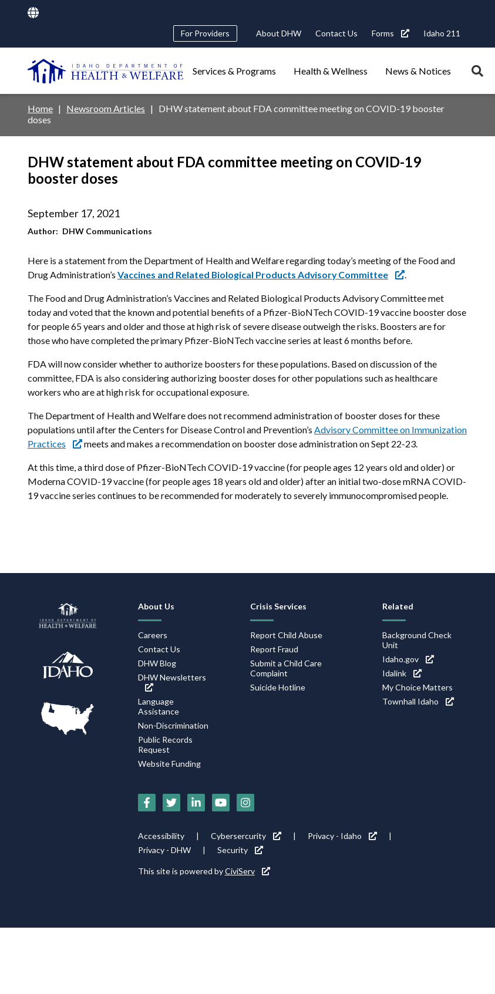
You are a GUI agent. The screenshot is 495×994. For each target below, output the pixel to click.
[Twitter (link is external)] (171, 802)
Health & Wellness (331, 70)
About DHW (278, 33)
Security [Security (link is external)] (240, 850)
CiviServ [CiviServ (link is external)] (247, 871)
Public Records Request (165, 744)
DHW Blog (157, 663)
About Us (156, 606)
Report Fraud (274, 649)
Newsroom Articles (105, 108)
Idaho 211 (441, 33)
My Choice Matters (417, 687)
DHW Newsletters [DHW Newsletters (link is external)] (172, 682)
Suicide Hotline (277, 687)
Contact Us (336, 33)
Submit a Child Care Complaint (286, 668)
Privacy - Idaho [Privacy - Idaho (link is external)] (342, 836)
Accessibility (161, 836)
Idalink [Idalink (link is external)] (402, 673)
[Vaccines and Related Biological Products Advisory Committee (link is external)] (261, 274)
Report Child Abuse (286, 635)
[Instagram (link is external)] (245, 802)
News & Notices (418, 70)
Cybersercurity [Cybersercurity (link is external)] (246, 836)
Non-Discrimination (173, 725)
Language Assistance (158, 706)
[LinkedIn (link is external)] (196, 802)
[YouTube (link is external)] (221, 802)
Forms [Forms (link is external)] (390, 33)
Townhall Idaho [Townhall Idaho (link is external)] (418, 701)
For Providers (205, 33)
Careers (152, 635)
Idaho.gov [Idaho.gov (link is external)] (408, 659)
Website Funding (169, 764)
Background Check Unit (417, 640)
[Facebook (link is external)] (147, 802)
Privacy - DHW (164, 850)
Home (40, 108)
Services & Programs (234, 70)
